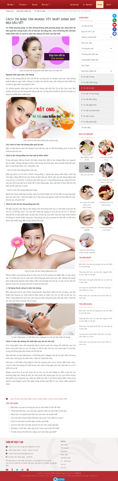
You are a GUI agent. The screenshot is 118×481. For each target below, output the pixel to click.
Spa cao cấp (86, 43)
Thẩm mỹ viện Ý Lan (58, 473)
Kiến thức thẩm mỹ (24, 11)
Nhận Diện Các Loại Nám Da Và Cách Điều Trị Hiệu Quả (95, 296)
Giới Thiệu (85, 65)
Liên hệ (108, 3)
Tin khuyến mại (87, 48)
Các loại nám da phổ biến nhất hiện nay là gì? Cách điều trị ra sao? (37, 418)
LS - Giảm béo (87, 3)
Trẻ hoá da (22, 3)
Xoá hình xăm (74, 3)
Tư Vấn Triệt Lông (90, 82)
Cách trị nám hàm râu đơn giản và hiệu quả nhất (29, 421)
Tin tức (100, 3)
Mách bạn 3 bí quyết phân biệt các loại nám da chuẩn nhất (34, 414)
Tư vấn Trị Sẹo (89, 77)
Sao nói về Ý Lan (88, 31)
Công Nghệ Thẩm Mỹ (89, 60)
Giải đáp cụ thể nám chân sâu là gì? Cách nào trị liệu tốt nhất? (35, 428)
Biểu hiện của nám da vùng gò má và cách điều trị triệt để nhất (35, 407)
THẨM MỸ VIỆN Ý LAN (96, 442)
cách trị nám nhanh (39, 399)
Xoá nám (34, 3)
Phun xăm (45, 3)
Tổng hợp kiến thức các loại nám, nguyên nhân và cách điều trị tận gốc (39, 411)
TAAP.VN (78, 473)
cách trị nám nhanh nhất (57, 399)
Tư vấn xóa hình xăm (91, 110)
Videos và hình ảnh (88, 37)
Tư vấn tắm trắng (90, 99)
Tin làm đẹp (86, 127)
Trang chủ (10, 11)
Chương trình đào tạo (89, 54)
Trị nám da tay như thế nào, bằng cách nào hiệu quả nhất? (34, 432)
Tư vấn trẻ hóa (87, 26)
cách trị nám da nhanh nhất (20, 399)
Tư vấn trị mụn (88, 116)
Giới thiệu (10, 3)
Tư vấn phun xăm (90, 122)
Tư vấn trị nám (39, 11)
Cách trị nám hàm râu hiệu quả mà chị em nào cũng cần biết (34, 425)
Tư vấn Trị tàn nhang (91, 93)
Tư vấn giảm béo (90, 105)
